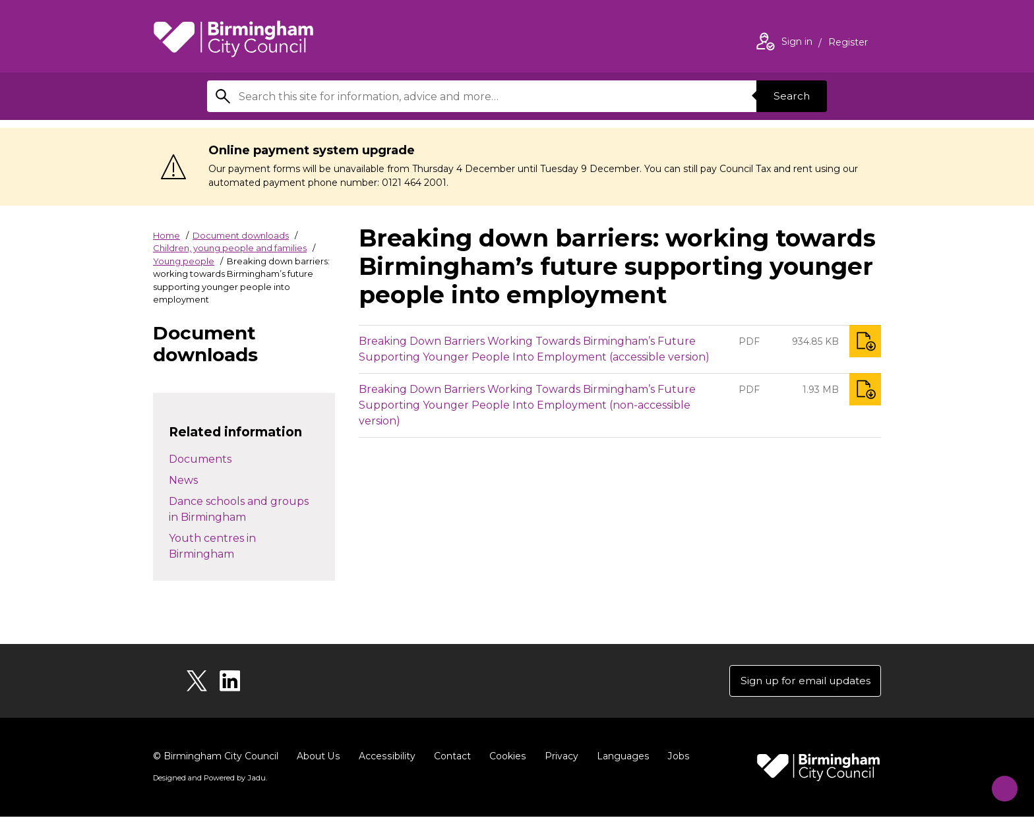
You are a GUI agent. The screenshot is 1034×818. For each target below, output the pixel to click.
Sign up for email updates (801, 681)
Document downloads (241, 235)
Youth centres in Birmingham (212, 546)
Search (790, 96)
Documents (200, 459)
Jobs (675, 757)
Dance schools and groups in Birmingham (239, 509)
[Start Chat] (999, 783)
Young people (183, 261)
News (183, 480)
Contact (450, 757)
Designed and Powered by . (209, 779)
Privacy (559, 757)
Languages (620, 757)
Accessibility (385, 757)
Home (166, 235)
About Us (318, 757)
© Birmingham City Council (215, 757)
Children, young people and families (230, 248)
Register (848, 43)
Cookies (505, 757)
